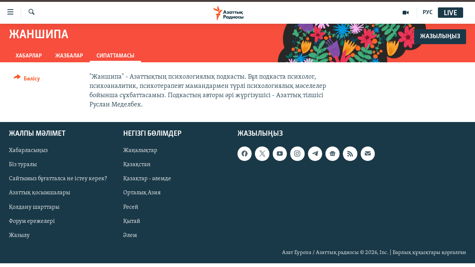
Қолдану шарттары (34, 207)
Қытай (131, 221)
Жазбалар (69, 56)
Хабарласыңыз (28, 151)
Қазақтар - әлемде (147, 179)
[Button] (27, 80)
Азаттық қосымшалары (39, 193)
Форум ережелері (32, 221)
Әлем (130, 235)
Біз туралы (23, 165)
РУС (428, 13)
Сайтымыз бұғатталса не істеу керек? (58, 179)
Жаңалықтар (140, 151)
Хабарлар (29, 56)
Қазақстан (137, 165)
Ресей (130, 207)
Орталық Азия (142, 193)
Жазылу (19, 235)
